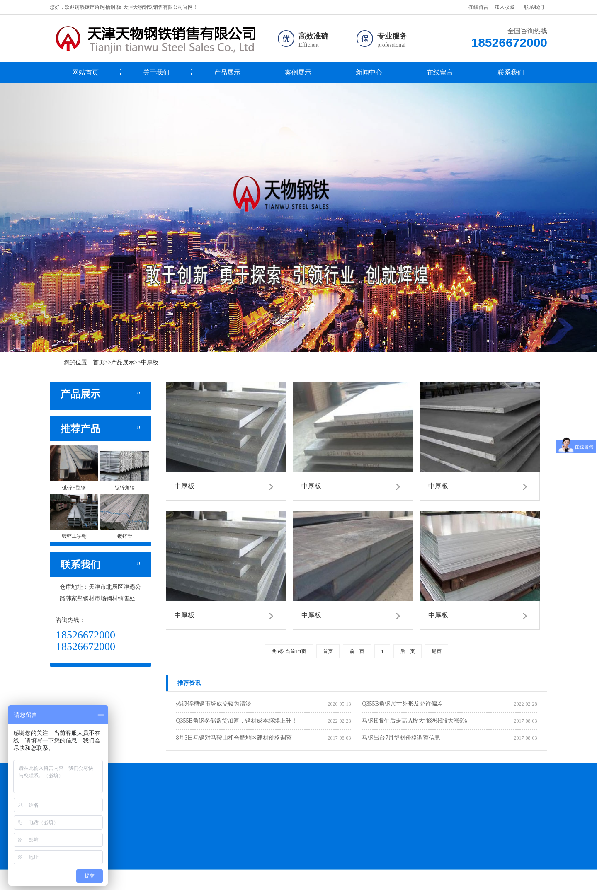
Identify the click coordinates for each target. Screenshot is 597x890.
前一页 (356, 651)
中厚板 (149, 362)
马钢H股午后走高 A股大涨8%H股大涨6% (414, 721)
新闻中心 (369, 72)
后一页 (407, 651)
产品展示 (227, 72)
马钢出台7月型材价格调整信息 (401, 738)
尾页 (437, 651)
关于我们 (156, 72)
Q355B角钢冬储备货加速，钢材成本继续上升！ (236, 721)
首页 (98, 362)
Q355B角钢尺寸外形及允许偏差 (402, 704)
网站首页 (85, 72)
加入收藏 (504, 7)
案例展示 (298, 72)
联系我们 (534, 7)
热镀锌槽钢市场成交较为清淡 (213, 704)
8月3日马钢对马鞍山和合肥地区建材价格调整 (234, 738)
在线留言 (478, 7)
